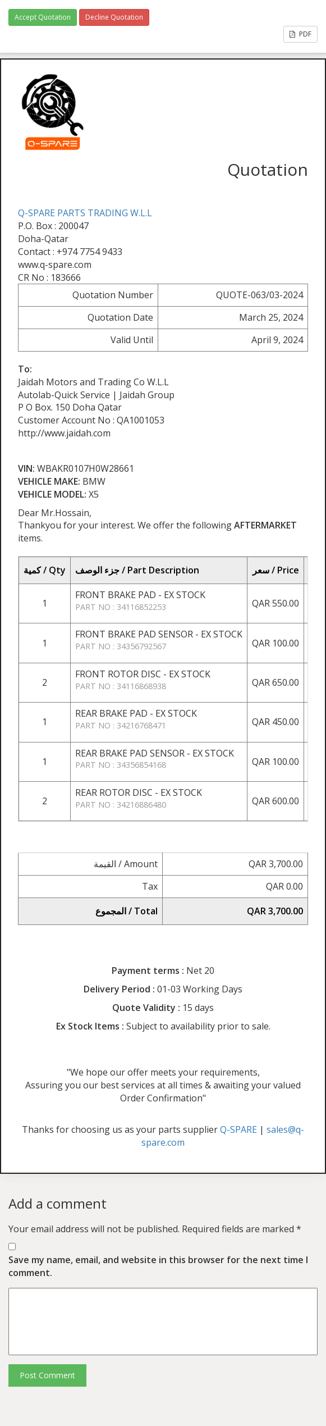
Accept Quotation (43, 17)
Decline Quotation (114, 17)
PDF (300, 34)
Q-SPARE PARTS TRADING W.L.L (85, 213)
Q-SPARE (238, 1129)
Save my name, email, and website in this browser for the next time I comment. (158, 1266)
